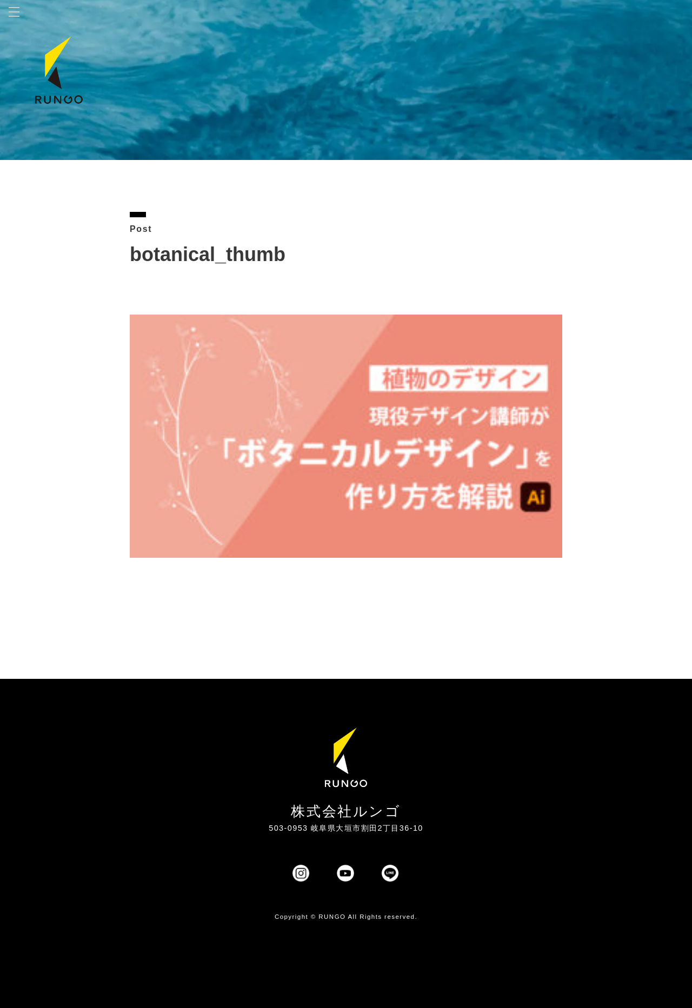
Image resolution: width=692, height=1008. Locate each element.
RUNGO (331, 916)
